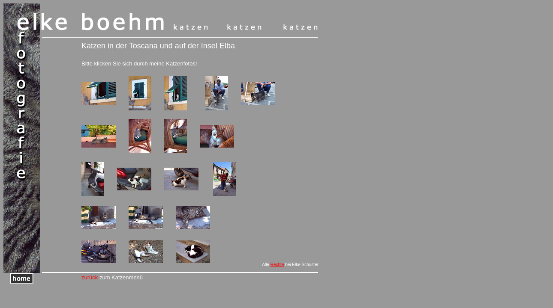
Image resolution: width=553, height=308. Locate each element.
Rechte (277, 264)
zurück (89, 277)
